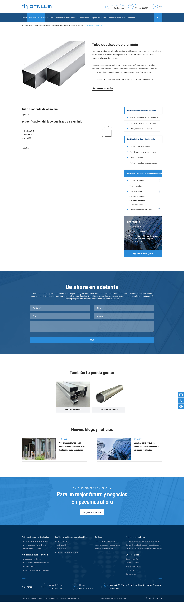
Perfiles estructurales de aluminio (141, 110)
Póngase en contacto (92, 512)
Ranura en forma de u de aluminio (142, 209)
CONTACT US (133, 222)
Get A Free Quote (143, 253)
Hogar (24, 17)
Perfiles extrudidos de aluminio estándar (56, 25)
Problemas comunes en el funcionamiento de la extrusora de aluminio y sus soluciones (71, 447)
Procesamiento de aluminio (104, 549)
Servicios (50, 17)
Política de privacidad (118, 599)
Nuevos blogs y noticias (92, 429)
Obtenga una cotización (103, 88)
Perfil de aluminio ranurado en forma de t (144, 152)
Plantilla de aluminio (137, 157)
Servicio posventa (132, 559)
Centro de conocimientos (112, 17)
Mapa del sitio (105, 599)
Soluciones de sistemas (67, 17)
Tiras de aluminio (136, 186)
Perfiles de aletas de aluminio (140, 146)
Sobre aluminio (131, 574)
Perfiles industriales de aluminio (141, 139)
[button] (25, 65)
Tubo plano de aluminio (135, 205)
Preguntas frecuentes (133, 567)
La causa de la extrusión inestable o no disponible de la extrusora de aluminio (147, 447)
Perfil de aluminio (36, 17)
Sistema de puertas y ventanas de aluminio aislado (142, 541)
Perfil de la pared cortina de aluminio (143, 123)
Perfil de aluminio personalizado (105, 541)
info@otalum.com (117, 8)
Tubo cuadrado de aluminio (94, 25)
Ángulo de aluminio (137, 180)
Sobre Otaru (85, 17)
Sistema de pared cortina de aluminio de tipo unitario (143, 545)
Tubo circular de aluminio (136, 196)
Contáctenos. (129, 17)
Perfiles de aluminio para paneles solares (144, 163)
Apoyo (96, 17)
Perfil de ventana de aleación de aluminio (144, 118)
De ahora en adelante (92, 286)
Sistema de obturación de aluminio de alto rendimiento (144, 549)
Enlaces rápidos (132, 555)
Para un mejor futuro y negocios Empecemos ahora (92, 498)
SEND (92, 340)
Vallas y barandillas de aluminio (141, 129)
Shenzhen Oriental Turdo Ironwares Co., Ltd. (45, 599)
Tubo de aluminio (77, 25)
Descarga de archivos (133, 563)
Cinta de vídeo (130, 570)
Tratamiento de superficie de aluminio (107, 545)
